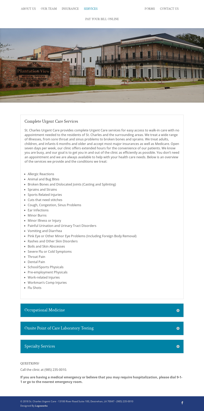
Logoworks (41, 405)
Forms (150, 9)
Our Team (49, 9)
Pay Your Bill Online (102, 19)
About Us (28, 9)
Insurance (70, 9)
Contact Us (169, 9)
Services (91, 9)
